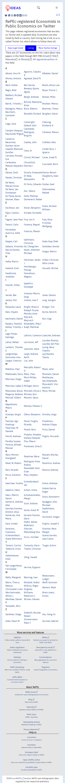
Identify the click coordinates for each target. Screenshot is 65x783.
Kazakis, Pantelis (13, 323)
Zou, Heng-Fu (49, 614)
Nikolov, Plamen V (33, 406)
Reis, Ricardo (11, 470)
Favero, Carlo (11, 224)
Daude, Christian (13, 177)
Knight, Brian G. (31, 307)
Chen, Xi (28, 150)
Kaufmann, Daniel (14, 318)
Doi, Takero (29, 191)
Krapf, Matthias (31, 327)
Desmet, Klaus (12, 199)
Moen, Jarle (48, 369)
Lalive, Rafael (12, 342)
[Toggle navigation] (38, 8)
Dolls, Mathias (31, 196)
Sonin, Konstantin (50, 496)
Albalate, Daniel (50, 73)
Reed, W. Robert (13, 463)
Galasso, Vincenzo (14, 246)
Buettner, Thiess (50, 108)
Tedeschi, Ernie (13, 549)
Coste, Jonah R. (49, 157)
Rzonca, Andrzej (50, 470)
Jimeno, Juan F (31, 300)
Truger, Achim (49, 545)
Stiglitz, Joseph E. (50, 523)
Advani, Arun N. (12, 73)
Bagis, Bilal (10, 90)
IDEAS (9, 778)
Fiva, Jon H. (29, 219)
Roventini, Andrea (51, 463)
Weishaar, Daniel (13, 599)
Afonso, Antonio (13, 78)
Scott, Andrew (31, 503)
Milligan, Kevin (31, 386)
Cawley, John (30, 142)
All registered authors (44, 59)
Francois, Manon (32, 231)
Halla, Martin (11, 261)
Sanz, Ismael (11, 523)
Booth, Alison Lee (51, 85)
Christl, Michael (32, 157)
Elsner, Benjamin (32, 207)
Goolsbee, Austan (50, 246)
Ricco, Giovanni (13, 475)
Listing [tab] (31, 48)
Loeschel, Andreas (51, 335)
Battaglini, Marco (13, 108)
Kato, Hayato (11, 312)
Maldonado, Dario (14, 374)
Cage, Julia (10, 123)
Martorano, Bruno (14, 391)
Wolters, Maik (49, 587)
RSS (54, 56)
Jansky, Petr (11, 300)
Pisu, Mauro (30, 441)
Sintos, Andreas (49, 483)
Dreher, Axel (48, 184)
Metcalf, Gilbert (13, 397)
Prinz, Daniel (48, 429)
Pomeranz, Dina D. (33, 446)
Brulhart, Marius (50, 103)
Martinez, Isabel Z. (14, 386)
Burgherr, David (50, 113)
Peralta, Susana (12, 441)
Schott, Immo (30, 490)
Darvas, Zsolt (11, 172)
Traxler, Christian (32, 549)
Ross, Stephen (31, 475)
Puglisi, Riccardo (50, 436)
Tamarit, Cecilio (13, 545)
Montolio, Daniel (50, 374)
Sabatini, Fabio (12, 490)
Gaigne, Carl (11, 241)
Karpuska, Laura (13, 307)
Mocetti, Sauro (31, 397)
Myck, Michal (48, 391)
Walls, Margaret (13, 577)
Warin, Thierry (12, 582)
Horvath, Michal (50, 268)
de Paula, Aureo (13, 196)
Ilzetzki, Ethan (12, 285)
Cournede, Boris (50, 164)
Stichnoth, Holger (51, 517)
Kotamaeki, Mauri (32, 323)
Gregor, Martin (49, 251)
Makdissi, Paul (12, 369)
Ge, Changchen (31, 246)
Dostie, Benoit (49, 172)
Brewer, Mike (48, 97)
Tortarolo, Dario (32, 545)
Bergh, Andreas (31, 97)
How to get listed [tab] (15, 48)
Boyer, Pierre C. (50, 90)
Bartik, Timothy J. (14, 103)
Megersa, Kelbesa (14, 394)
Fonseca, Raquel (32, 224)
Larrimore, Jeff (31, 342)
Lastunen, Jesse (31, 349)
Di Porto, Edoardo (32, 184)
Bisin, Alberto (30, 108)
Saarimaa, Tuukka (14, 483)
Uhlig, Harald (30, 557)
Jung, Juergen (49, 300)
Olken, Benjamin (32, 414)
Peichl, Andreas (13, 436)
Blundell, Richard (32, 113)
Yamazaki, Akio (12, 606)
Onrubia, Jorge (49, 414)
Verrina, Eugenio (32, 567)
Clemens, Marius (50, 132)
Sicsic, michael (31, 537)
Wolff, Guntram (49, 582)
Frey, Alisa (47, 219)
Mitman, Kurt (30, 394)
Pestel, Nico (30, 429)
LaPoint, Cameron (33, 335)
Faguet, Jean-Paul (14, 219)
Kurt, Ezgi (47, 318)
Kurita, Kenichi (49, 312)
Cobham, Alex (49, 142)
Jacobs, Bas (10, 295)
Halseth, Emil (12, 268)
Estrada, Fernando (33, 213)
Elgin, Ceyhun (12, 213)
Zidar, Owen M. (12, 621)
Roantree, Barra (31, 456)
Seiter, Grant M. (31, 510)
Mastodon (10, 59)
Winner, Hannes (32, 599)
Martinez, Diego (13, 379)
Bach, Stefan (11, 85)
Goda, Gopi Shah (50, 241)
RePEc (20, 778)
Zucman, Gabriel (50, 621)
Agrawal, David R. (32, 78)
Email (46, 56)
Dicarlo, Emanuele (33, 172)
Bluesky (25, 59)
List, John (28, 360)
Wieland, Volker (32, 582)
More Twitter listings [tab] (47, 48)
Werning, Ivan (31, 577)
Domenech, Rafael (33, 199)
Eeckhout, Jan (12, 207)
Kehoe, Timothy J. (14, 327)
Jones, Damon (49, 295)
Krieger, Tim (48, 307)
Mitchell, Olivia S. (32, 391)
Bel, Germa (29, 85)
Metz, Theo (29, 374)
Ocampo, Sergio (13, 414)
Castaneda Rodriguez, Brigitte (29, 132)
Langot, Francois (13, 360)
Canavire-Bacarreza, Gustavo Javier (12, 142)
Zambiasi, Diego (13, 614)
